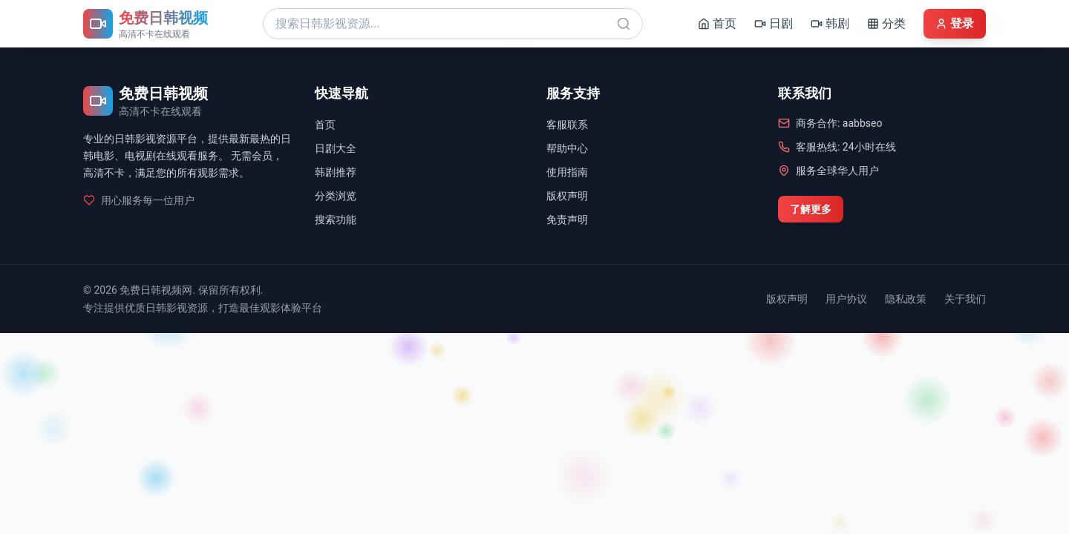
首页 (325, 125)
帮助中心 (567, 148)
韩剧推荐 (335, 172)
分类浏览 (335, 196)
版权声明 (567, 196)
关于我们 (965, 299)
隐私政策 (905, 299)
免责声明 (567, 219)
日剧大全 (335, 148)
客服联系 (567, 125)
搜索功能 (335, 219)
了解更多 (810, 209)
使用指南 (567, 172)
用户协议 (846, 299)
